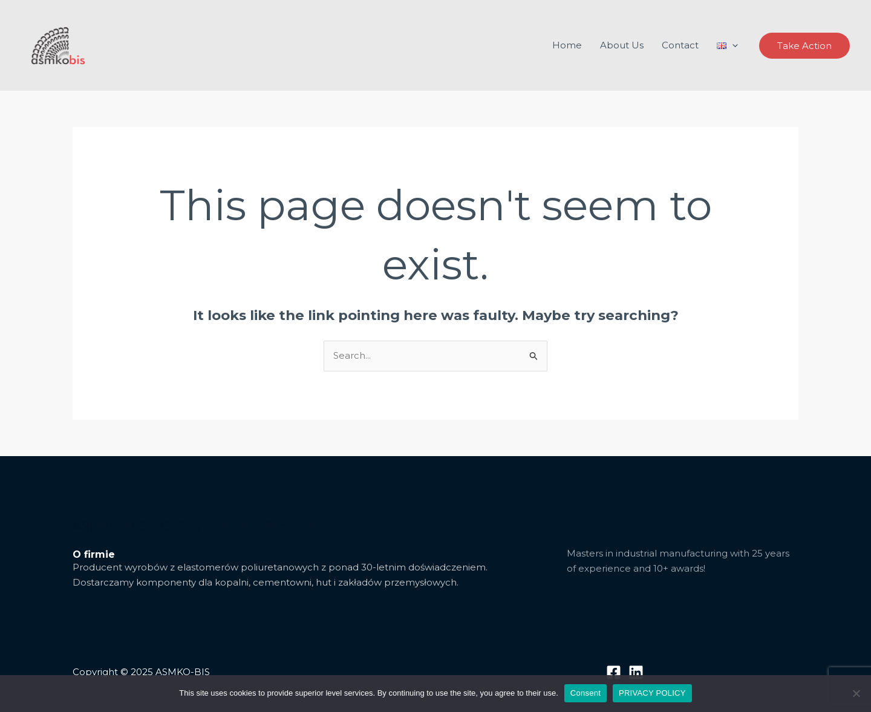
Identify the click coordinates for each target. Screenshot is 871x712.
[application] (732, 45)
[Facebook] (613, 672)
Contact (680, 45)
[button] (804, 46)
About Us (622, 45)
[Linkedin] (636, 672)
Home (567, 45)
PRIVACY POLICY (652, 692)
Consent (585, 692)
